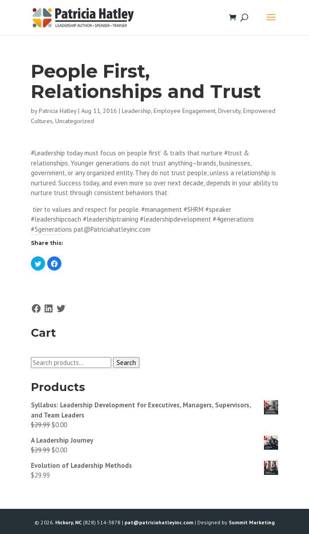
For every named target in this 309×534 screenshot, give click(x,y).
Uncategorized (74, 121)
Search (126, 362)
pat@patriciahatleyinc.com (158, 522)
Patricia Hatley (57, 111)
